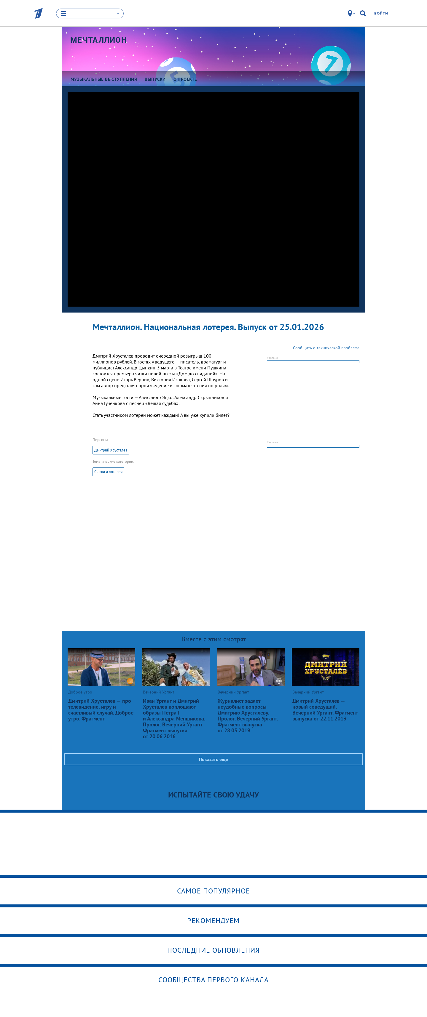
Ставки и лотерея (108, 471)
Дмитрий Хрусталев (110, 450)
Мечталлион (98, 40)
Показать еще (213, 759)
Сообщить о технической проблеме (326, 347)
